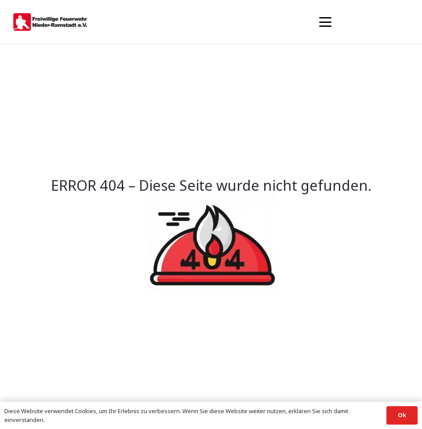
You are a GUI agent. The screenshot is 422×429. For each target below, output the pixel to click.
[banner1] (50, 22)
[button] (325, 22)
